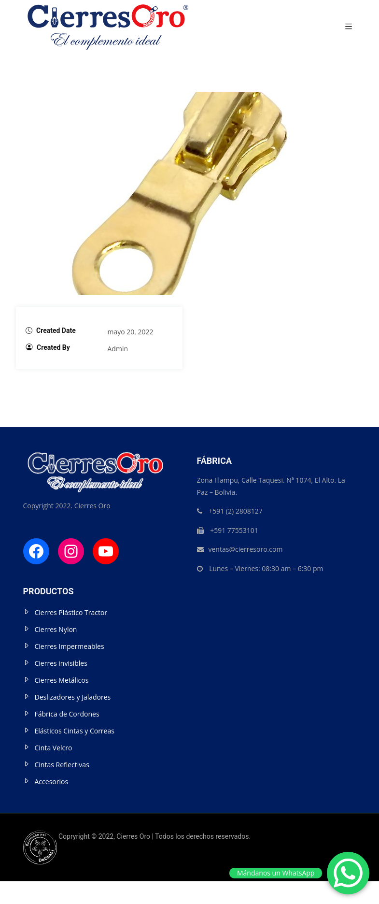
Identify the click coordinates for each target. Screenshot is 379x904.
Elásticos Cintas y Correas (74, 730)
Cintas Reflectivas (62, 764)
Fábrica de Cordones (67, 713)
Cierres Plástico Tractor (71, 612)
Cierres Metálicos (62, 680)
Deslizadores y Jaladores (73, 697)
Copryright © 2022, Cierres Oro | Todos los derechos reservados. (137, 836)
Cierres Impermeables (69, 646)
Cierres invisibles (61, 663)
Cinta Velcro (53, 747)
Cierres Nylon (56, 629)
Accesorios (52, 781)
